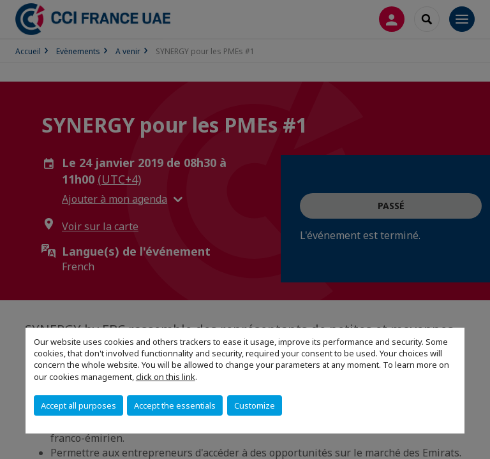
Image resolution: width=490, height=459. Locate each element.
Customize (254, 405)
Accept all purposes (78, 405)
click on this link (165, 376)
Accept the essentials (175, 405)
